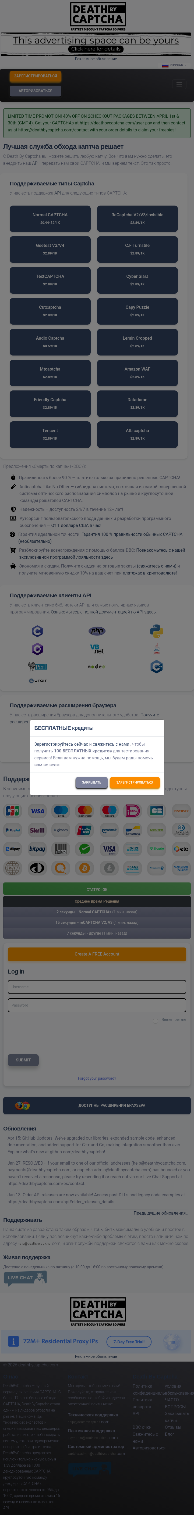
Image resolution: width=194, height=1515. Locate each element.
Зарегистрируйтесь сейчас (61, 744)
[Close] (157, 728)
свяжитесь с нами (111, 744)
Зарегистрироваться (134, 782)
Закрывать (91, 782)
